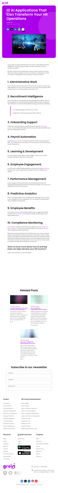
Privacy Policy (32, 484)
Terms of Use (39, 484)
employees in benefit (20, 214)
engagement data (43, 168)
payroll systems (18, 141)
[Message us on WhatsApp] (43, 466)
